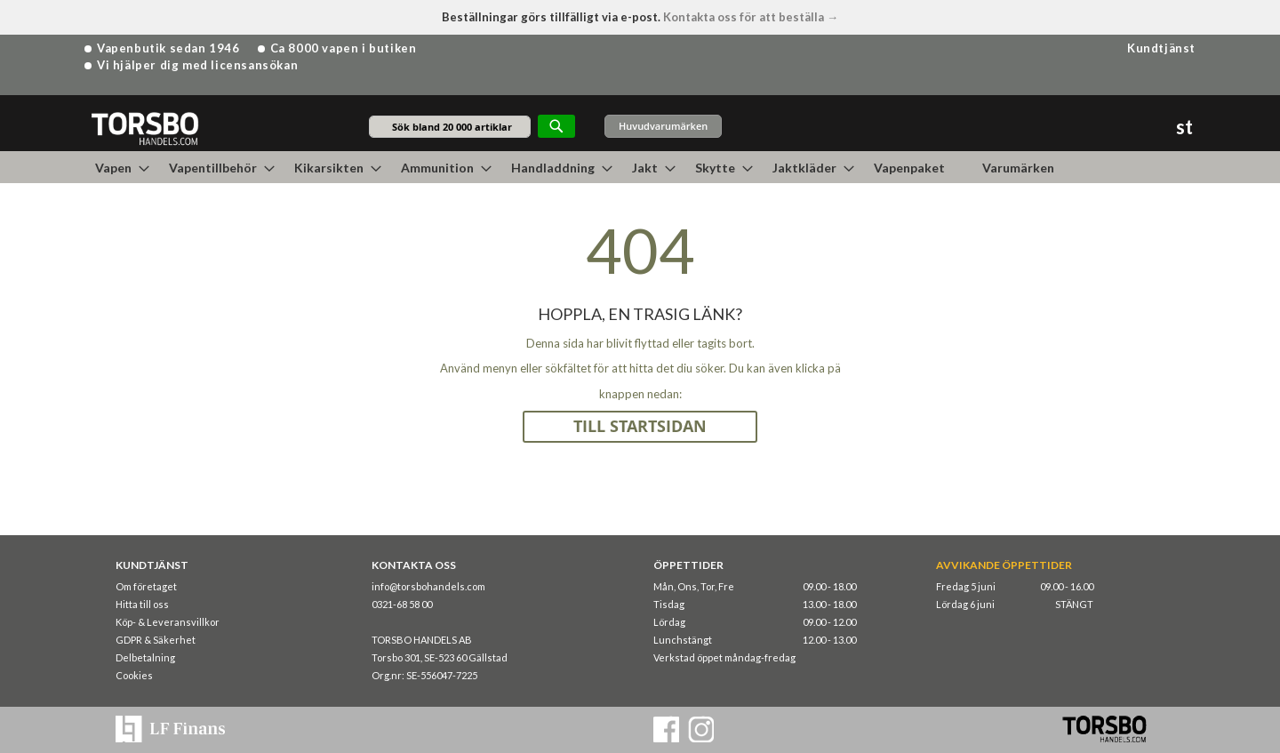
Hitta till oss (142, 604)
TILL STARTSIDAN (640, 426)
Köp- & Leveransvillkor (168, 622)
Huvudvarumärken (663, 125)
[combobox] (450, 127)
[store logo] (144, 127)
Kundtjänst (1161, 48)
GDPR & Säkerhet (156, 639)
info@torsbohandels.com (428, 586)
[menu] (640, 167)
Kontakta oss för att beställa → (750, 17)
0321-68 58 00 (402, 604)
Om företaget (146, 586)
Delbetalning (145, 657)
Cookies (134, 675)
